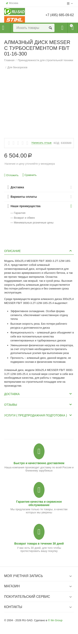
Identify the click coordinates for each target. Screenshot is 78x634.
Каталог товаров (3, 28)
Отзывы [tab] (38, 404)
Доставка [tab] (38, 394)
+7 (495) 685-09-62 (59, 15)
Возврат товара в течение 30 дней (39, 543)
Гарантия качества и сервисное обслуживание (39, 503)
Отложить (11, 175)
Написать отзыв (42, 142)
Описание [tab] (38, 251)
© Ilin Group (55, 620)
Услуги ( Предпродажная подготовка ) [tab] (38, 415)
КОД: (57, 143)
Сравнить (29, 175)
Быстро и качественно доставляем (39, 463)
